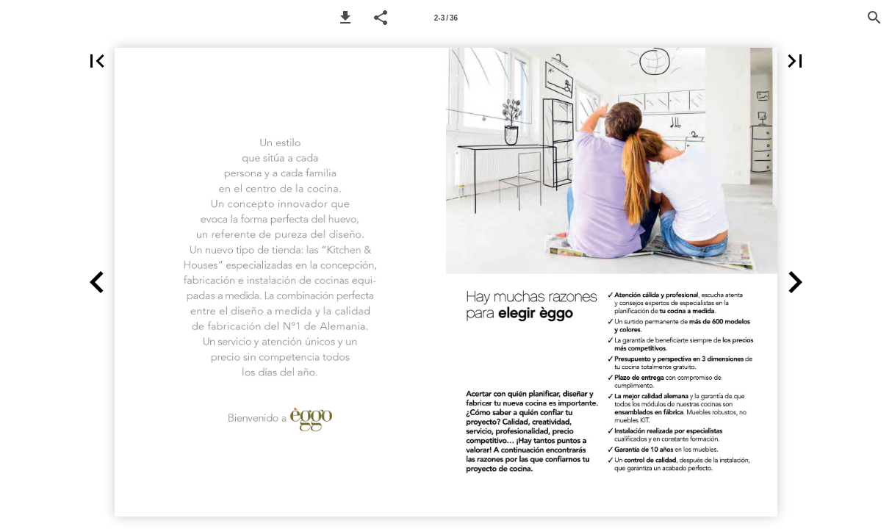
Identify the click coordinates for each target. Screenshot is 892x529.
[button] (345, 17)
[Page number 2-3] (446, 17)
